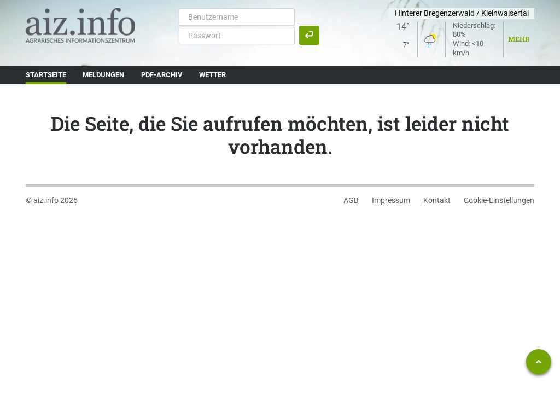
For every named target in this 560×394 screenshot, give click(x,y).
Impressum (391, 200)
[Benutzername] (237, 17)
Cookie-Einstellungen (499, 200)
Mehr (519, 38)
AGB (351, 200)
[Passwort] (237, 35)
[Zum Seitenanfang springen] (538, 361)
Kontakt (437, 200)
